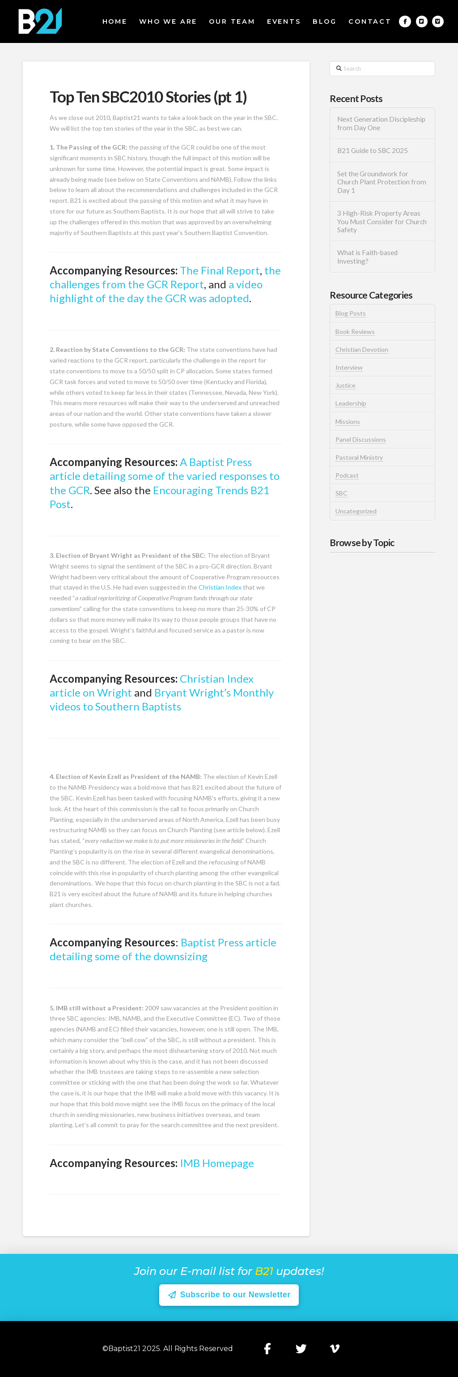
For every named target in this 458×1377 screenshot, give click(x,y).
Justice (345, 385)
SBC (341, 493)
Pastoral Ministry (359, 457)
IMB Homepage (217, 1162)
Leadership (350, 403)
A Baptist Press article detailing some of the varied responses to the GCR (165, 475)
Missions (347, 421)
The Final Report (220, 270)
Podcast (347, 475)
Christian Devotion (361, 349)
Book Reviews (355, 331)
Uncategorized (356, 511)
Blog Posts (350, 313)
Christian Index (220, 587)
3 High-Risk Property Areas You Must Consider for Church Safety (382, 221)
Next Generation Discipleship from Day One (381, 123)
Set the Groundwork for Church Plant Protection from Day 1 (381, 182)
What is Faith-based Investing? (367, 256)
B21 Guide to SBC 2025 (372, 150)
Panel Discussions (360, 439)
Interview (349, 367)
